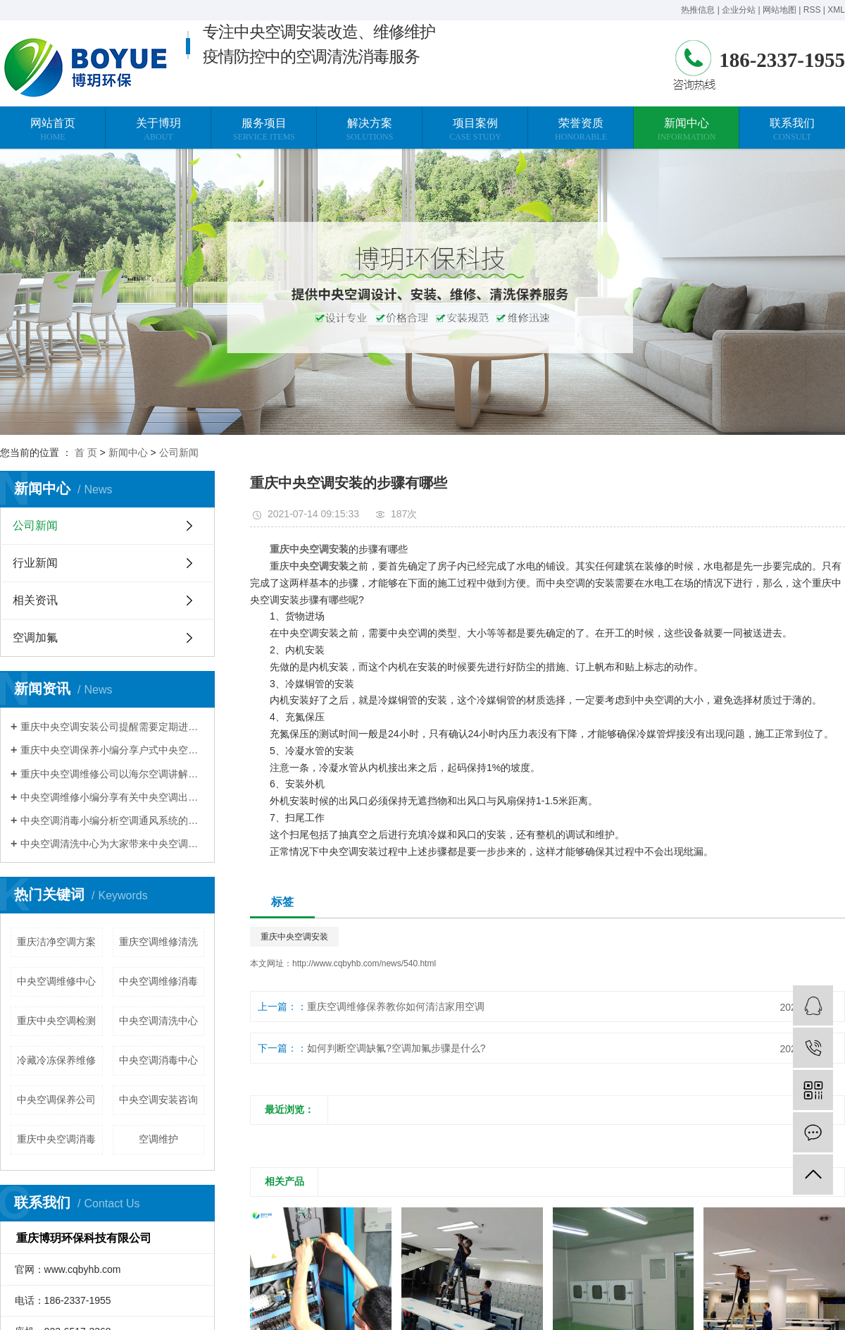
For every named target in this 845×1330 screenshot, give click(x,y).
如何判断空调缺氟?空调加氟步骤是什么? (396, 1048)
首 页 (86, 452)
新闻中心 (128, 452)
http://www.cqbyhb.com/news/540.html (364, 963)
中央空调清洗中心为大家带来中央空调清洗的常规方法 (112, 843)
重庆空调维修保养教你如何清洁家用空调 (395, 1006)
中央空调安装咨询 (158, 1099)
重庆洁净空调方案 (56, 941)
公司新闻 (179, 452)
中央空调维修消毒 (158, 981)
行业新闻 (35, 563)
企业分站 (739, 10)
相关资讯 (35, 600)
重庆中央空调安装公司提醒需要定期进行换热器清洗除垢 (112, 726)
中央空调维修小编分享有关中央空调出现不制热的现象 (112, 797)
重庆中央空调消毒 (56, 1139)
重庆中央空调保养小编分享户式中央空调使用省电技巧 (112, 750)
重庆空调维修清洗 (158, 941)
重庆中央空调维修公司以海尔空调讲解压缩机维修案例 (112, 774)
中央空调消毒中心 (158, 1060)
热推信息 (698, 10)
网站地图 (779, 10)
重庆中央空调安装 (294, 937)
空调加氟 (35, 638)
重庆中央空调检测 (56, 1020)
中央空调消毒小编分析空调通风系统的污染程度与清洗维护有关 (112, 820)
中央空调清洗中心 (158, 1020)
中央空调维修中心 (56, 981)
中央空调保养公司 (56, 1099)
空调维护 (158, 1139)
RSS (812, 10)
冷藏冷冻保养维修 (56, 1060)
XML (836, 10)
